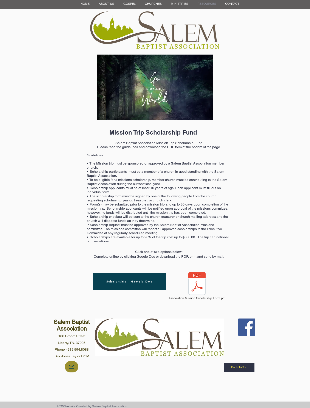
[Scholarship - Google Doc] (129, 281)
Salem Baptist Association (72, 325)
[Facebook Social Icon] (246, 327)
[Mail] (71, 366)
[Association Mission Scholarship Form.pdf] (197, 286)
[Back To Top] (239, 367)
